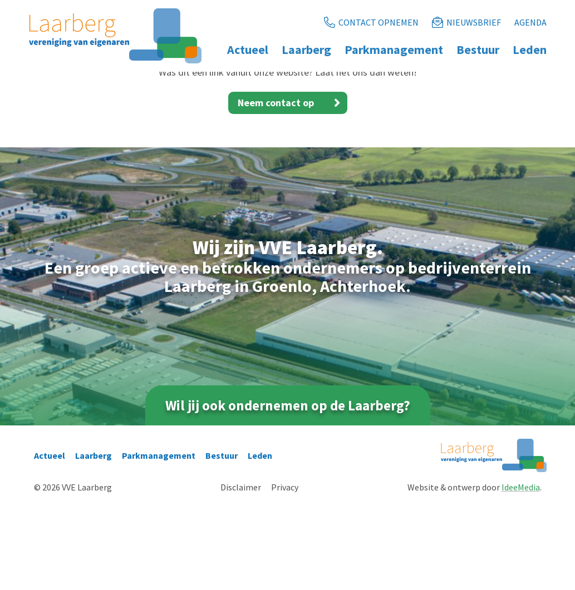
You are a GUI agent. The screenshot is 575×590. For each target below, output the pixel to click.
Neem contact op (292, 185)
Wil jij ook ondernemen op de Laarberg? (287, 488)
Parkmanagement (158, 538)
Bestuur (221, 538)
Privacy (284, 570)
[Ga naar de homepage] (115, 35)
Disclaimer (240, 570)
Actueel (49, 538)
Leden (260, 538)
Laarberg (93, 538)
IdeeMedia (521, 570)
